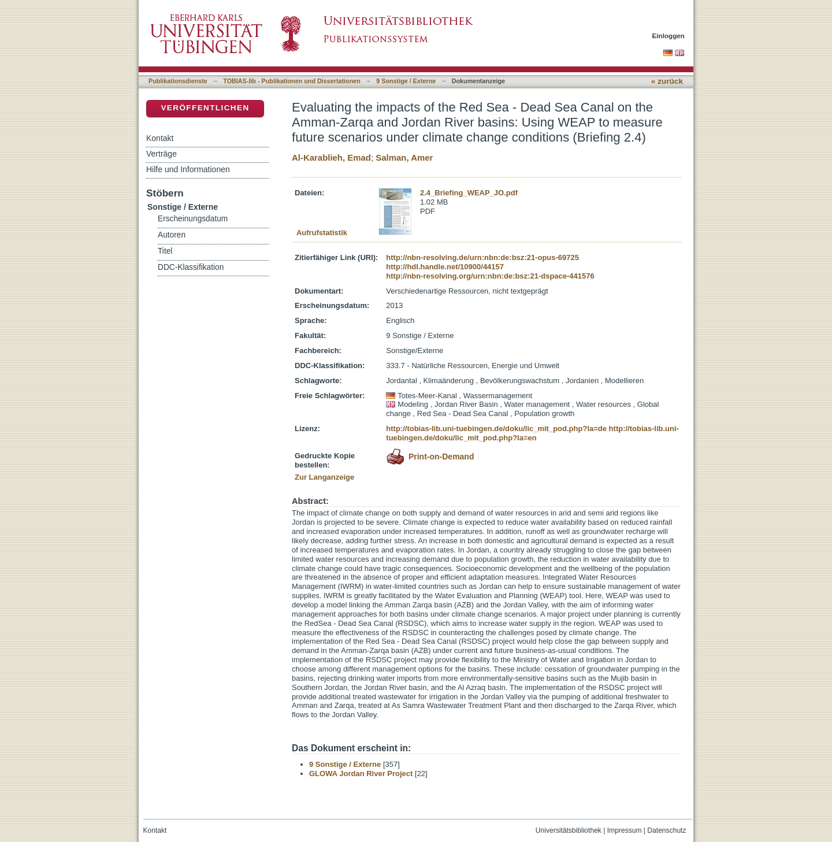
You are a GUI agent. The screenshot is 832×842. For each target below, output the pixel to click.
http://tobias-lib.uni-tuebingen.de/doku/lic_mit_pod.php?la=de (496, 428)
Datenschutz (666, 830)
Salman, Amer (404, 157)
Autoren (171, 235)
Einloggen (668, 35)
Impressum (624, 830)
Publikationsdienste (177, 80)
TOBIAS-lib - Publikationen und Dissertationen (292, 80)
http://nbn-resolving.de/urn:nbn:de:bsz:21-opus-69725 (482, 257)
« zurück (667, 81)
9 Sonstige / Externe (406, 80)
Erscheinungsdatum (193, 218)
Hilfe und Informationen (188, 169)
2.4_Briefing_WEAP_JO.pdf (469, 192)
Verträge (161, 153)
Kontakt (159, 138)
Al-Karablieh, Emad (331, 157)
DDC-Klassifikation (191, 267)
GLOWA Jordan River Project (361, 773)
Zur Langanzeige (324, 477)
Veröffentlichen (205, 107)
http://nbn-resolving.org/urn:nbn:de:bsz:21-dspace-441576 (490, 276)
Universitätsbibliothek (568, 830)
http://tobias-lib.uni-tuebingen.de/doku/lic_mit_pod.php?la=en (532, 433)
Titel (165, 251)
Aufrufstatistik (321, 232)
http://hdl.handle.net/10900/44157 (445, 266)
